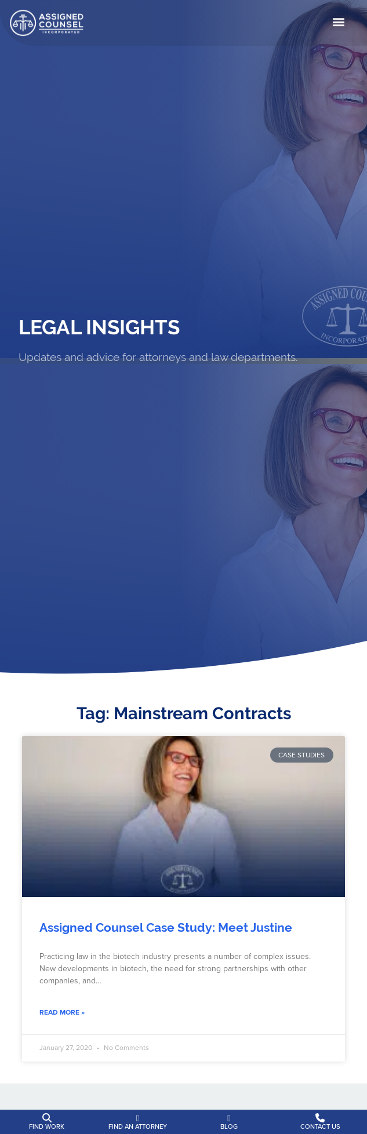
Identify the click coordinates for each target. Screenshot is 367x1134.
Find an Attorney (137, 1126)
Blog (229, 1126)
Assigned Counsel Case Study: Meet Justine (165, 928)
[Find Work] (47, 1118)
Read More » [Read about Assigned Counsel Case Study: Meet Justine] (62, 1012)
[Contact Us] (320, 1118)
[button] (338, 20)
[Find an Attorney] (138, 1118)
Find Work (46, 1126)
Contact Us (320, 1126)
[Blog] (229, 1118)
